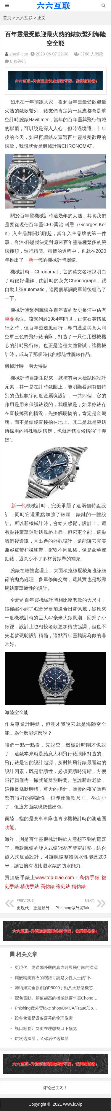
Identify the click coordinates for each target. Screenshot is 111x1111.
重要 (9, 318)
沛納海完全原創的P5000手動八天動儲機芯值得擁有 (62, 987)
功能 (9, 827)
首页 (7, 17)
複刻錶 (63, 886)
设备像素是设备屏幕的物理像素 (44, 1018)
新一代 (35, 259)
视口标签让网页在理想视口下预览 (46, 1028)
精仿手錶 (29, 886)
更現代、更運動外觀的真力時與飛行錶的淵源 (56, 967)
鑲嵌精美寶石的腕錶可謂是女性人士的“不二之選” (59, 977)
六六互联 (24, 17)
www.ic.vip (72, 1104)
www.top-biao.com (54, 877)
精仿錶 (79, 886)
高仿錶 (48, 886)
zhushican (18, 54)
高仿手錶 (89, 877)
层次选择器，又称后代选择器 (42, 1038)
